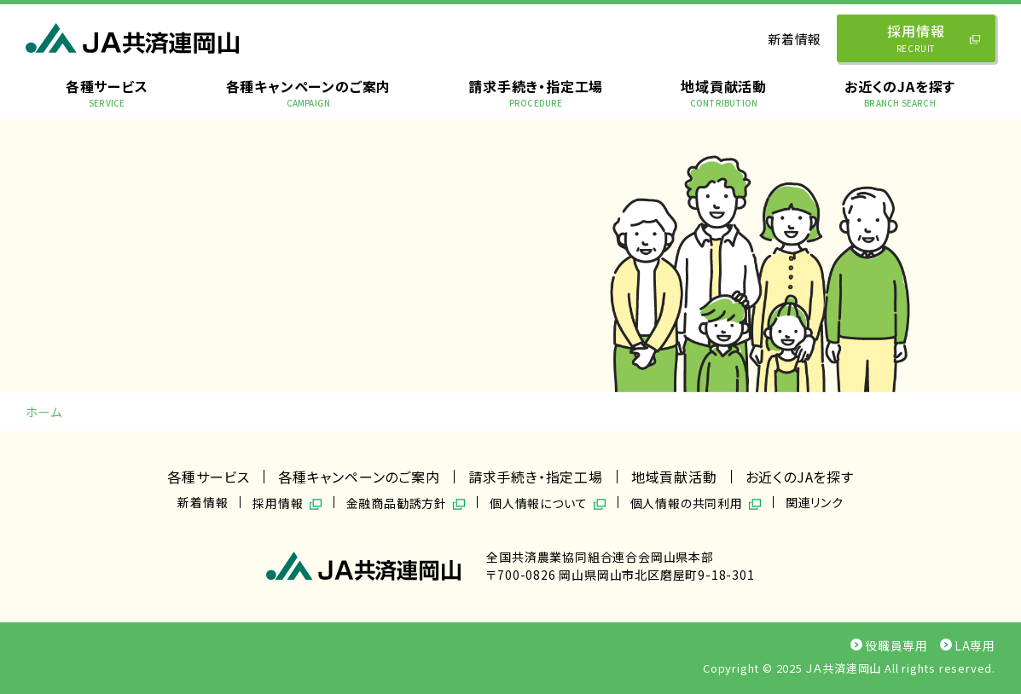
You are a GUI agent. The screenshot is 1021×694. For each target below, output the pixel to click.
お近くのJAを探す (899, 92)
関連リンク (815, 502)
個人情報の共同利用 (686, 502)
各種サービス (107, 92)
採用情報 (935, 37)
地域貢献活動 (724, 92)
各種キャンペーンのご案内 (309, 92)
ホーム (43, 411)
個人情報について (538, 502)
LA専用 (967, 645)
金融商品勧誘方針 (396, 502)
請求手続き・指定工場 (535, 92)
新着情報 (794, 38)
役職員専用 (889, 645)
